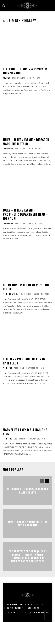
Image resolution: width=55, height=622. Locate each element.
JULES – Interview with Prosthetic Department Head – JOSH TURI (25, 214)
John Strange (18, 78)
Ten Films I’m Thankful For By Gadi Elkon (24, 361)
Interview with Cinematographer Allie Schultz (27, 490)
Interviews (8, 149)
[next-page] (47, 481)
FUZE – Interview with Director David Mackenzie (27, 523)
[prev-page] (42, 481)
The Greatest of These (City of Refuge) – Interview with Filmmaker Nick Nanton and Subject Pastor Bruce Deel (28, 556)
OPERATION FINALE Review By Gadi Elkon (26, 287)
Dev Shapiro (19, 438)
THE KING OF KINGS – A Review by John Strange (25, 71)
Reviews (6, 78)
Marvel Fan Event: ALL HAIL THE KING (25, 431)
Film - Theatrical (11, 294)
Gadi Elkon (20, 148)
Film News (7, 368)
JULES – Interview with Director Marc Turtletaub (26, 141)
